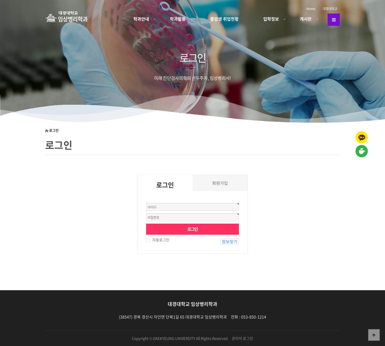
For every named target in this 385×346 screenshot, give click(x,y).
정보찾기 (229, 241)
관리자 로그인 (242, 338)
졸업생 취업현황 (224, 19)
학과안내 (141, 19)
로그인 (192, 229)
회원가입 (220, 183)
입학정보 (271, 19)
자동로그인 (159, 240)
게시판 (306, 19)
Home (310, 8)
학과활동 (178, 19)
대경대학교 (330, 8)
